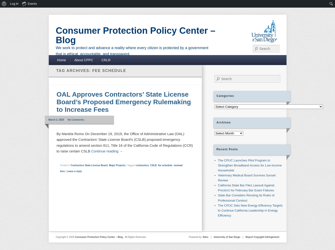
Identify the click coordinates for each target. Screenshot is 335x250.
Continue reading (107, 151)
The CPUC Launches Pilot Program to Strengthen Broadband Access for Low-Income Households (250, 165)
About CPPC (83, 60)
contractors (142, 165)
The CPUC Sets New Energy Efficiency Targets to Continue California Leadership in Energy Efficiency (250, 210)
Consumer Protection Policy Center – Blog (136, 35)
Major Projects (117, 165)
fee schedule (165, 165)
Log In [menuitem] (14, 3)
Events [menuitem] (29, 3)
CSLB (153, 165)
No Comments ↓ (77, 119)
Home (61, 60)
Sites (205, 237)
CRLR (106, 60)
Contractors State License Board (89, 165)
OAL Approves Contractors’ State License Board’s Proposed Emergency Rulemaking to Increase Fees (124, 102)
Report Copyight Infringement (262, 237)
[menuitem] (4, 4)
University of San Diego (227, 237)
